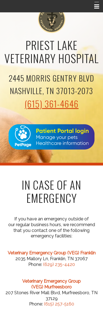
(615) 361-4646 (51, 103)
